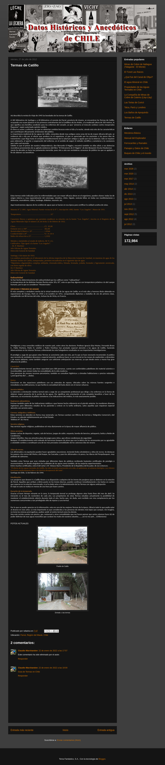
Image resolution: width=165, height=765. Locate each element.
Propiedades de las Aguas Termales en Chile (136, 88)
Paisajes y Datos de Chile (136, 148)
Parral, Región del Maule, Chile (34, 635)
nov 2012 (128, 209)
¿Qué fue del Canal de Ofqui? (138, 77)
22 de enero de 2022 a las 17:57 (53, 650)
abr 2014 (128, 189)
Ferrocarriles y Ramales (135, 143)
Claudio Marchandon (28, 650)
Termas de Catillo (132, 117)
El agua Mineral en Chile (136, 82)
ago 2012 (128, 219)
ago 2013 (128, 199)
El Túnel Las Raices (133, 72)
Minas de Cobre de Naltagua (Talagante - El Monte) (138, 65)
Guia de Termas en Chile (29, 672)
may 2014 (129, 184)
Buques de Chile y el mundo (137, 153)
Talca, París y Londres (135, 107)
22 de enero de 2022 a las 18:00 (53, 668)
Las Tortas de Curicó (134, 102)
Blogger (102, 759)
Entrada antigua (106, 730)
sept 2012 (129, 214)
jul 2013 (128, 204)
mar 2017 (128, 178)
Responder (23, 659)
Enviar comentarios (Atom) (69, 740)
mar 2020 (128, 173)
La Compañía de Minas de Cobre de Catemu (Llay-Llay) (138, 96)
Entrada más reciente (22, 730)
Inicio (65, 730)
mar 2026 (128, 168)
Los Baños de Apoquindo (136, 112)
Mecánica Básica (132, 133)
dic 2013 (128, 194)
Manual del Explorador (135, 138)
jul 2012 (128, 224)
